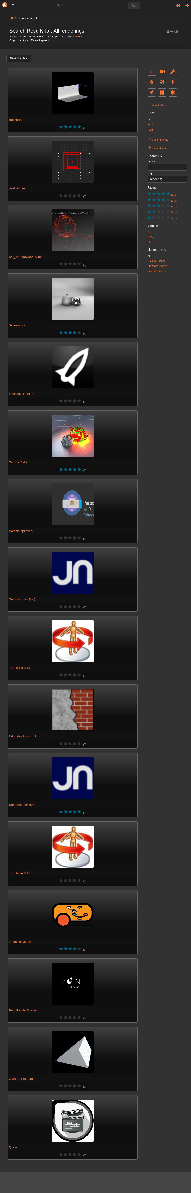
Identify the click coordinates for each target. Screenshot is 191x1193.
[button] (14, 5)
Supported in (158, 147)
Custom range (158, 139)
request (79, 36)
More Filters (157, 104)
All (151, 72)
